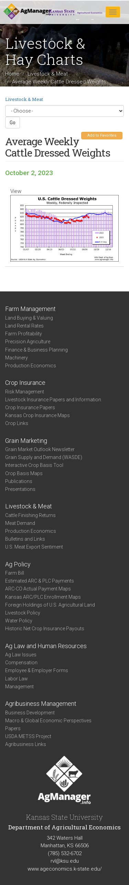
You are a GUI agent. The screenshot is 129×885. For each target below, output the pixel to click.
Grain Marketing (26, 440)
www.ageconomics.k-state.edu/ (65, 869)
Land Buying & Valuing (29, 318)
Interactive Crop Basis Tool (34, 465)
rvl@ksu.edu (65, 861)
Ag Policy (18, 564)
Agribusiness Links (25, 744)
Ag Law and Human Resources (46, 646)
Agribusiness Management (40, 703)
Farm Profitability (23, 333)
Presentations (20, 489)
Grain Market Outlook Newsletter (40, 449)
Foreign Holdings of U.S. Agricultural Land (50, 605)
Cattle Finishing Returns (30, 515)
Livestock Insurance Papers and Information (53, 399)
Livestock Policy (22, 613)
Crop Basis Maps (24, 473)
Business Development (30, 712)
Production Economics (30, 365)
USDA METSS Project (28, 736)
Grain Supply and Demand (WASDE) (43, 457)
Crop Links (16, 423)
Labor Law (16, 678)
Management (19, 686)
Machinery (16, 357)
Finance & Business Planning (36, 350)
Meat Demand (20, 523)
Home (12, 74)
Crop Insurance (25, 382)
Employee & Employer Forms (36, 670)
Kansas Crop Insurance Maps (37, 415)
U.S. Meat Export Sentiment (34, 547)
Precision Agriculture (27, 341)
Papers (13, 728)
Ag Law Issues (20, 654)
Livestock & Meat (48, 74)
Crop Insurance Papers (30, 407)
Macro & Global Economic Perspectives (48, 720)
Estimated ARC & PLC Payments (39, 581)
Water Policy (18, 620)
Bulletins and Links (25, 539)
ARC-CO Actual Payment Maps (38, 588)
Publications (18, 481)
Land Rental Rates (24, 326)
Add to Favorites (101, 135)
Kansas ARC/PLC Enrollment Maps (43, 597)
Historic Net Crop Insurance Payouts (44, 628)
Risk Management (24, 391)
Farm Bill (14, 573)
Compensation (21, 662)
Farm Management (30, 308)
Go (12, 122)
